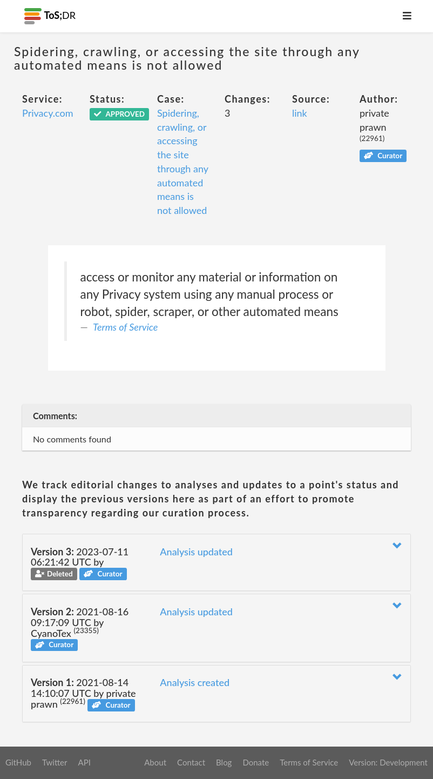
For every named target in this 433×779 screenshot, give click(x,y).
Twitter (54, 762)
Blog (224, 762)
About (155, 762)
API (84, 762)
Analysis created (194, 682)
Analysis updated (196, 552)
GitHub (18, 762)
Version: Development (388, 762)
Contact (191, 762)
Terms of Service (125, 327)
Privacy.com (47, 113)
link (299, 113)
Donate (255, 762)
